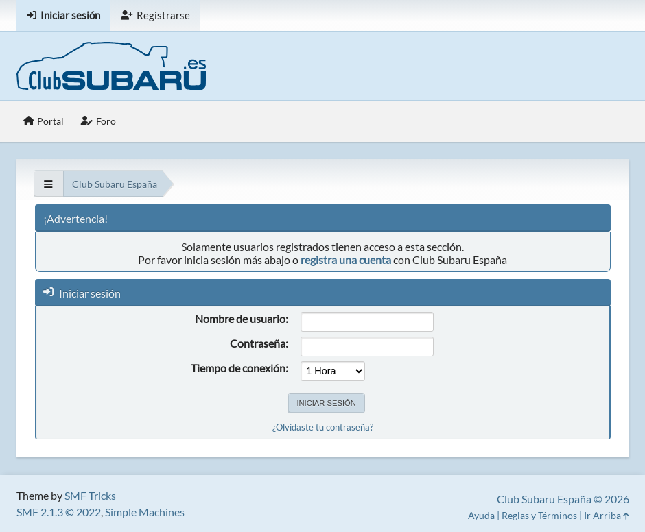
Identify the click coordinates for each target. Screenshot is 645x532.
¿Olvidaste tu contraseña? (322, 427)
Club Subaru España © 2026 (563, 498)
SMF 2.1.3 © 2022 (58, 511)
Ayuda (481, 515)
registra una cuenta (346, 259)
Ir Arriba (606, 515)
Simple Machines (145, 511)
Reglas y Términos (539, 515)
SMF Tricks (90, 495)
